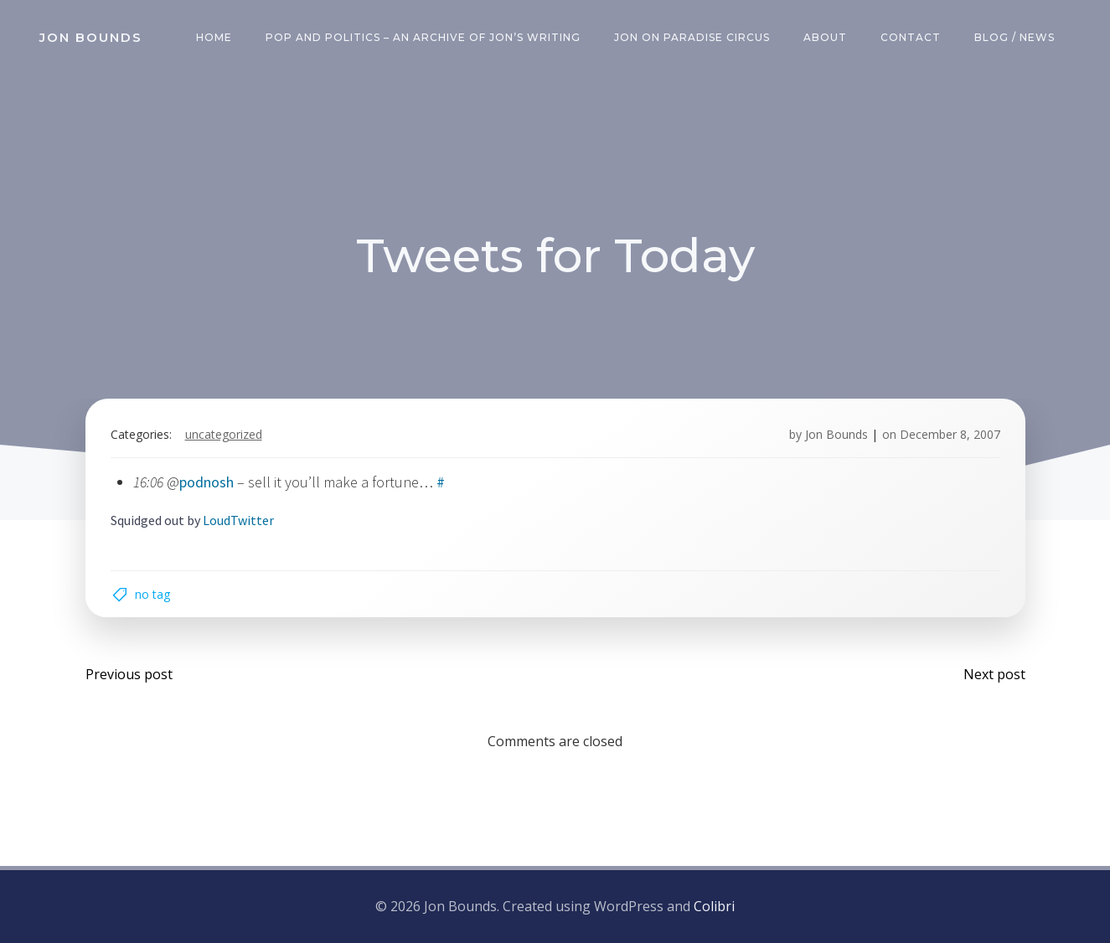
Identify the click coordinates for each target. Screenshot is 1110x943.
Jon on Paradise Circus (692, 37)
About (825, 37)
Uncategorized (223, 434)
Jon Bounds (836, 434)
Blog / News (1014, 37)
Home (214, 37)
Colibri (714, 906)
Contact (910, 37)
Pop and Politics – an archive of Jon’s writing (423, 37)
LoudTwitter (238, 520)
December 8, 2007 (950, 434)
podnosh (206, 482)
